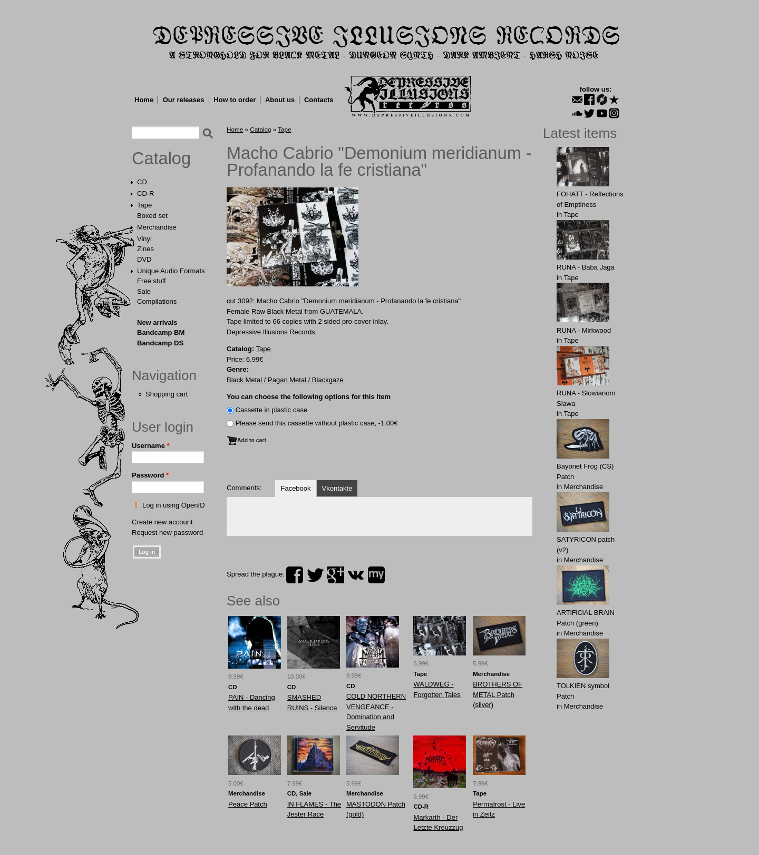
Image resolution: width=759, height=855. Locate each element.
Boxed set (152, 216)
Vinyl (144, 239)
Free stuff (151, 281)
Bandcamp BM (160, 332)
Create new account (162, 522)
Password (150, 475)
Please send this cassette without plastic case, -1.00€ (317, 423)
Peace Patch (247, 804)
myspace (376, 574)
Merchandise (156, 227)
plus (335, 574)
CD (142, 182)
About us (280, 100)
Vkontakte (337, 488)
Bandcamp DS (160, 343)
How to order (234, 100)
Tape (144, 205)
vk (355, 574)
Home (143, 100)
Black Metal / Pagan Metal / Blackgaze (285, 380)
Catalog (161, 158)
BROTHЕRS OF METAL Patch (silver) (497, 694)
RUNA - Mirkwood (584, 330)
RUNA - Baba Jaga (586, 267)
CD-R (145, 193)
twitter (315, 574)
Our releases (184, 100)
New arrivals (157, 322)
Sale (144, 291)
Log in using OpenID (173, 505)
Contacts (319, 100)
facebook (294, 574)
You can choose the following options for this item (309, 397)
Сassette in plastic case (272, 410)
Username (151, 446)
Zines (145, 249)
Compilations (157, 301)
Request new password (167, 532)
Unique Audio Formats (171, 271)
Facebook (295, 488)
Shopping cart (166, 394)
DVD (144, 259)
